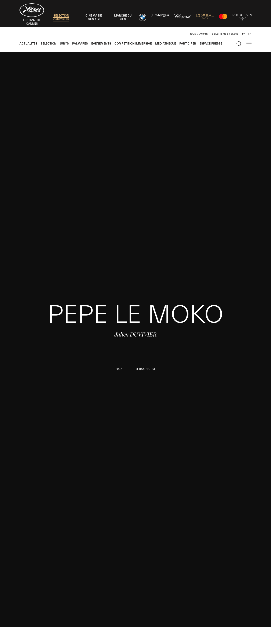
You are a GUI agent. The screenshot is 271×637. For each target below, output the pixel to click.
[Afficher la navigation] (249, 43)
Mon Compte (199, 33)
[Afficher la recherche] (239, 43)
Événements (101, 43)
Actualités (28, 43)
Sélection (49, 43)
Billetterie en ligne (225, 33)
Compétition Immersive (133, 43)
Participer (187, 43)
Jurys (64, 43)
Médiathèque (165, 43)
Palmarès (80, 43)
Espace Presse (210, 43)
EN (250, 33)
